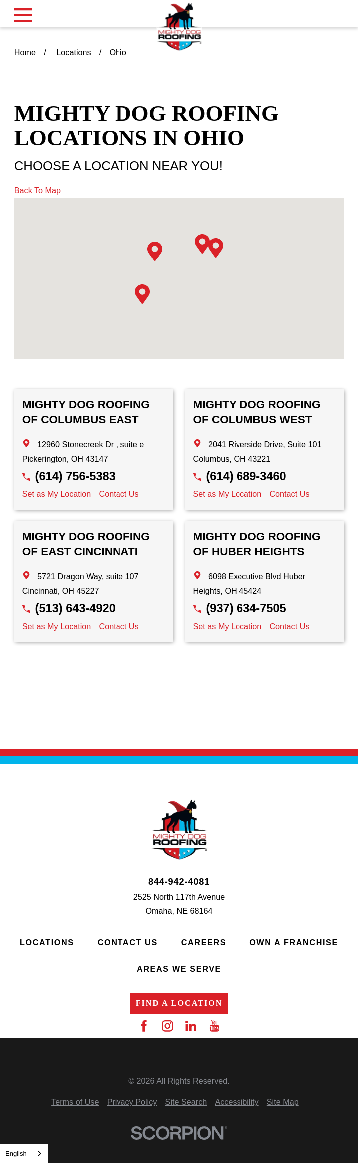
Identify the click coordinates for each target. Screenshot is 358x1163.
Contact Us (119, 493)
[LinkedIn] (191, 1026)
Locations (47, 942)
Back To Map (37, 190)
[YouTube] (214, 1026)
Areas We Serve (179, 968)
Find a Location (179, 1003)
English (16, 1153)
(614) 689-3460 (246, 476)
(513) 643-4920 (75, 608)
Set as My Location (56, 493)
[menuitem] (75, 1102)
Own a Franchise (293, 942)
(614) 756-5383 (75, 476)
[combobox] (24, 1153)
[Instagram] (167, 1026)
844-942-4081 (179, 881)
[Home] (179, 26)
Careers (204, 942)
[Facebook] (144, 1026)
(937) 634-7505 (246, 608)
